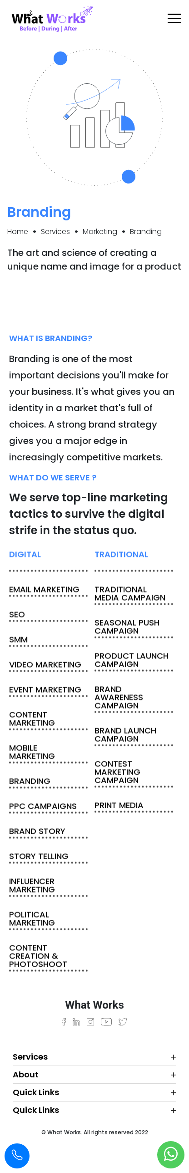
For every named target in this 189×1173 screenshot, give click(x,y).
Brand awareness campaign (118, 698)
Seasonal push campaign (126, 628)
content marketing (32, 719)
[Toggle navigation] (171, 18)
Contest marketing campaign (117, 773)
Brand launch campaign (125, 735)
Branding (29, 782)
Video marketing (45, 665)
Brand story (37, 832)
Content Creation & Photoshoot (38, 957)
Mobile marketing (32, 753)
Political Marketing (32, 919)
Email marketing (44, 590)
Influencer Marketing (32, 886)
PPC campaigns (43, 807)
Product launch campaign (131, 661)
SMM (18, 640)
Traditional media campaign (129, 594)
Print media (119, 806)
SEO (17, 615)
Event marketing (45, 690)
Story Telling (39, 857)
